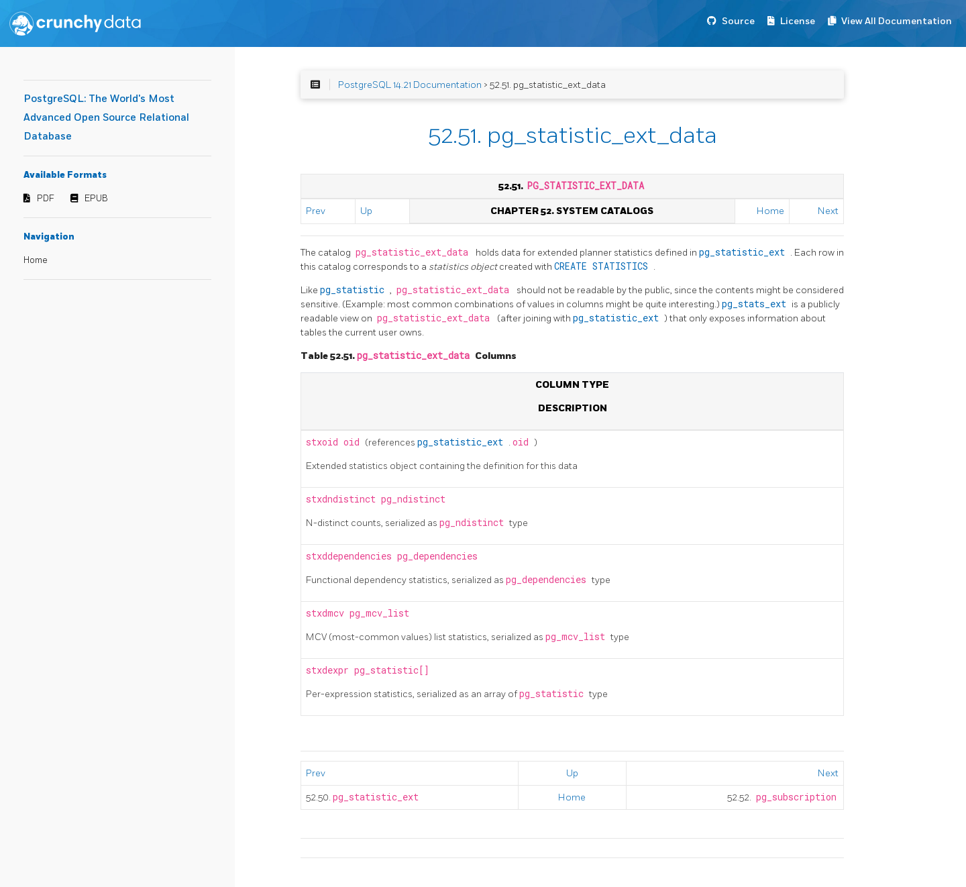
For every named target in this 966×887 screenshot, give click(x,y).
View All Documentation (896, 21)
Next (828, 211)
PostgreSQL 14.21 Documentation (410, 85)
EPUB (96, 198)
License (797, 21)
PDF (45, 198)
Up (366, 211)
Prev (315, 211)
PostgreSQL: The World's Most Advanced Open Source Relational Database (106, 118)
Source (738, 21)
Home (35, 260)
